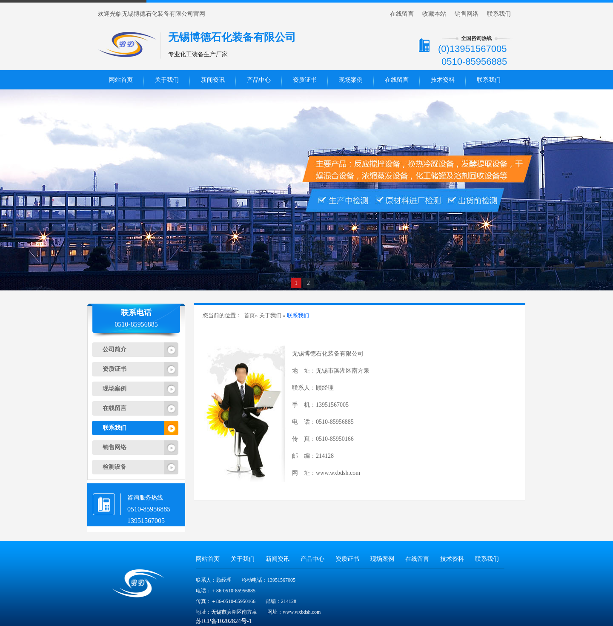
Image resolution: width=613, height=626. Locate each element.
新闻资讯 (213, 80)
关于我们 (167, 80)
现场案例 (351, 80)
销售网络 (466, 14)
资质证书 (305, 80)
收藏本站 (434, 14)
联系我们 (499, 14)
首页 (249, 315)
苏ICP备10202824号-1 (224, 621)
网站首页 (121, 80)
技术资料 (443, 80)
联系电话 (136, 312)
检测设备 (114, 467)
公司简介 (114, 349)
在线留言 (402, 14)
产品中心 (259, 80)
